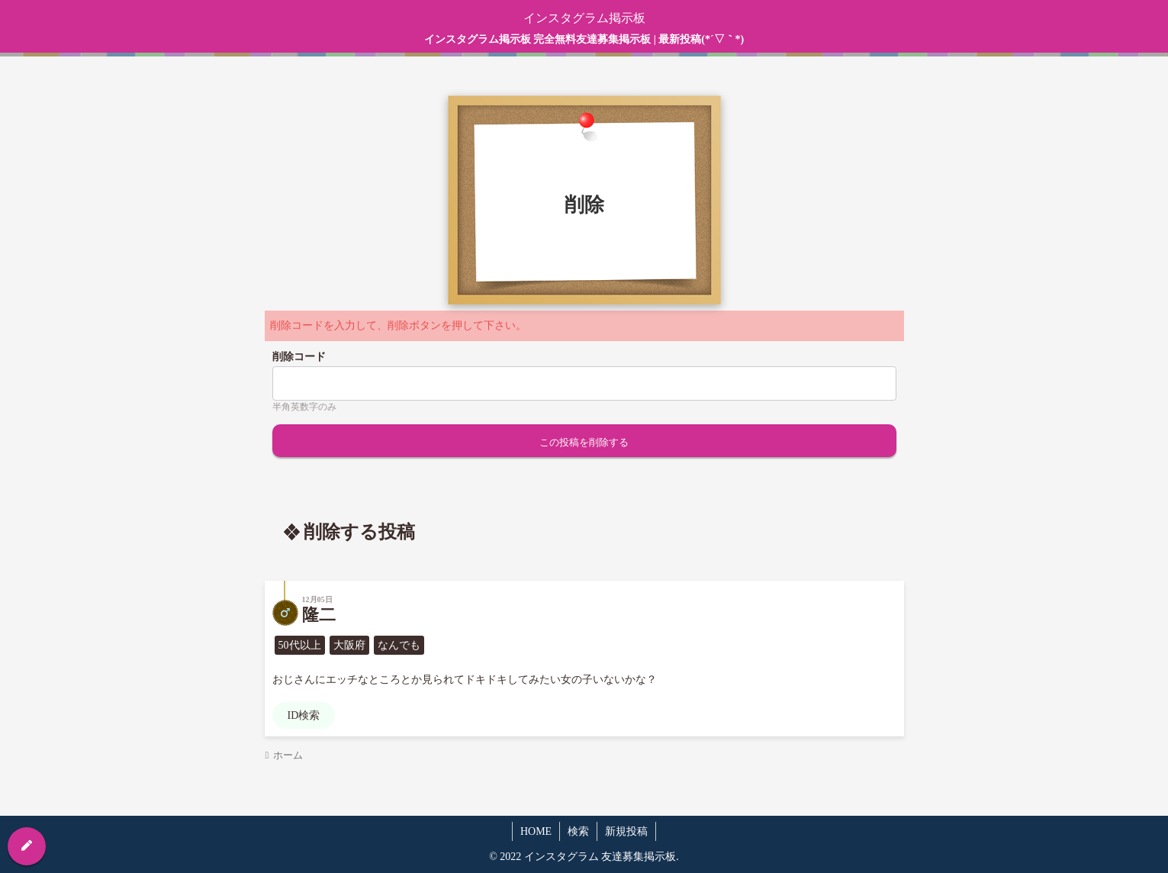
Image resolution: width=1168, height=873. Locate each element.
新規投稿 (626, 831)
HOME (536, 831)
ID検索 (304, 715)
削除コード (299, 356)
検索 (578, 831)
